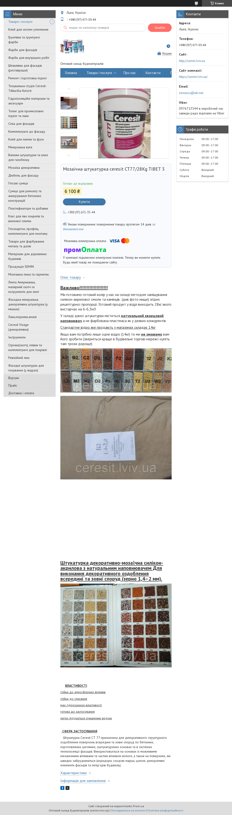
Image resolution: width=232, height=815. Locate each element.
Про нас (130, 73)
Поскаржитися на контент (128, 810)
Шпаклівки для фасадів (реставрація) (25, 67)
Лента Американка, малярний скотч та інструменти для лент (23, 287)
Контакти (153, 73)
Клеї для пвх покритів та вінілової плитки (26, 218)
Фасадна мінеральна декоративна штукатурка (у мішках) (28, 304)
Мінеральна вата (20, 147)
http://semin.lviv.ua (192, 61)
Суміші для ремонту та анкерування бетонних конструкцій (24, 196)
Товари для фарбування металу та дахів (26, 243)
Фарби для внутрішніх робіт (28, 58)
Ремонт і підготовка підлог (27, 78)
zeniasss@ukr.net (191, 93)
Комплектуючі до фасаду (26, 131)
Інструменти (17, 337)
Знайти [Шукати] (160, 27)
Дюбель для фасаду (23, 175)
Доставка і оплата (21, 393)
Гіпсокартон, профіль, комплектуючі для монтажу (28, 231)
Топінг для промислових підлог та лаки (26, 113)
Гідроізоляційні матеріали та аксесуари (28, 100)
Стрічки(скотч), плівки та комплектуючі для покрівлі (27, 347)
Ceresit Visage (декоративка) (18, 327)
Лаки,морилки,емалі (22, 317)
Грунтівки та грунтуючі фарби (24, 39)
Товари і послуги (20, 21)
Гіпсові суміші (18, 183)
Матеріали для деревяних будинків (27, 256)
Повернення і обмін (185, 73)
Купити (84, 201)
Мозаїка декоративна (24, 167)
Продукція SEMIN (21, 266)
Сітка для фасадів (21, 124)
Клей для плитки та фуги (26, 139)
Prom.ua (138, 806)
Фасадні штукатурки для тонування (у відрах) (26, 367)
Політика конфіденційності (165, 810)
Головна (71, 73)
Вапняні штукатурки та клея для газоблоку (28, 157)
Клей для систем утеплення (28, 29)
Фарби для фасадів (22, 50)
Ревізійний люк (18, 358)
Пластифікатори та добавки (28, 208)
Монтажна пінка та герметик (28, 274)
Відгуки (13, 378)
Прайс (12, 385)
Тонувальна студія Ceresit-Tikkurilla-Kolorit (27, 88)
